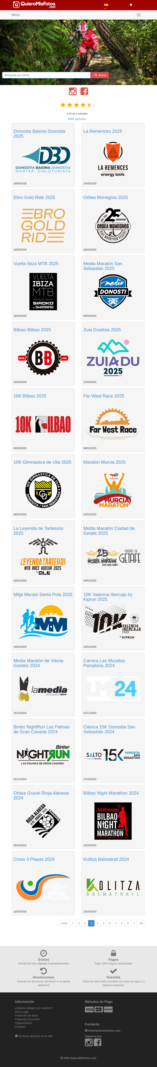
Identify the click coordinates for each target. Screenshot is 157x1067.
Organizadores (23, 1023)
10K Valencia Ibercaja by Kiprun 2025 (108, 597)
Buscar (100, 75)
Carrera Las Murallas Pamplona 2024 (104, 663)
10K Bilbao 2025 (30, 395)
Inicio (64, 923)
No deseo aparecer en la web (34, 1036)
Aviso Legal (21, 1011)
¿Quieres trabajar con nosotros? (34, 1008)
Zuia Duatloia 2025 (102, 329)
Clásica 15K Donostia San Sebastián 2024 (109, 729)
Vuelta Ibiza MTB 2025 (36, 263)
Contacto (20, 1026)
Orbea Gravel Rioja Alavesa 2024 (41, 795)
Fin (141, 923)
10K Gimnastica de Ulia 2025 (43, 462)
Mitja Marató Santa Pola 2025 (43, 594)
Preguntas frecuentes (27, 1019)
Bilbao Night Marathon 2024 (111, 793)
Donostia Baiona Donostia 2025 (39, 134)
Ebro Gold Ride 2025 (34, 197)
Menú (16, 15)
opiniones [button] (77, 118)
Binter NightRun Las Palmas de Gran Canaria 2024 (42, 729)
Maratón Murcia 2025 (104, 462)
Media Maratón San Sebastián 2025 (102, 266)
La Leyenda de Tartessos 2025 (39, 531)
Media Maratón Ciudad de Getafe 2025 (109, 531)
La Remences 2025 (102, 131)
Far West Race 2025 (103, 395)
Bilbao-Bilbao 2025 (32, 329)
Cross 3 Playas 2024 (34, 859)
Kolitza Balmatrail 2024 (106, 859)
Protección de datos (26, 1015)
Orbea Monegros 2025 (105, 197)
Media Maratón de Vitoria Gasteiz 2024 (39, 663)
